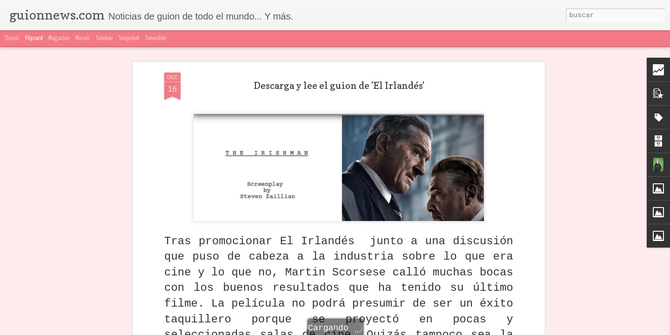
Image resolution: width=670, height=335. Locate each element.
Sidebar (104, 38)
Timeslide (156, 38)
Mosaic (82, 38)
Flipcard (34, 38)
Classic (12, 38)
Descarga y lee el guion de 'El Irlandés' (339, 85)
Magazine (59, 38)
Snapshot (129, 38)
